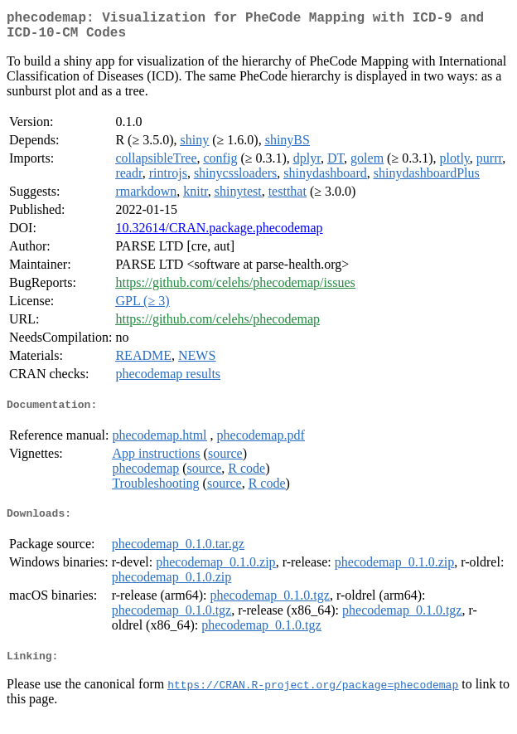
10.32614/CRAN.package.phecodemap (218, 234)
